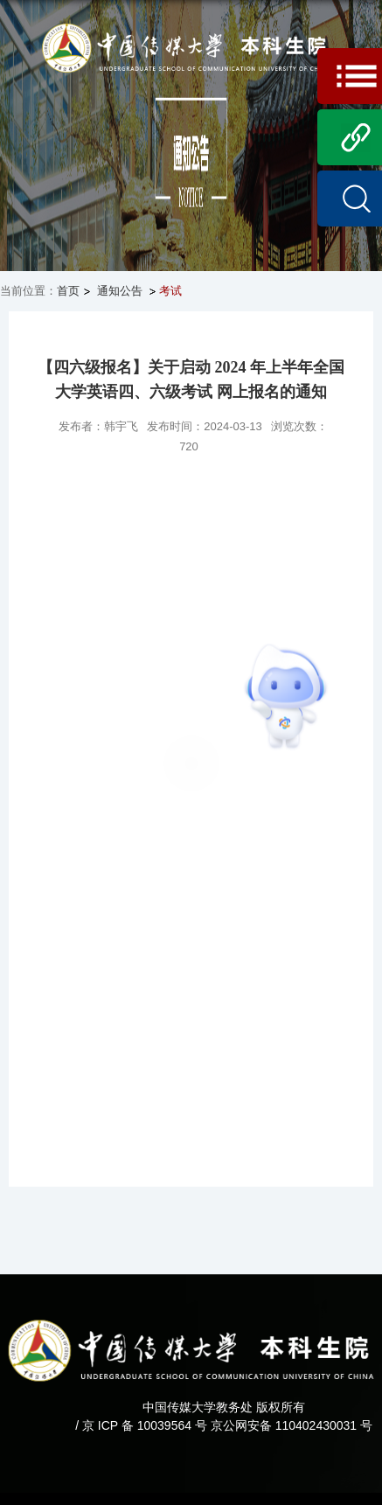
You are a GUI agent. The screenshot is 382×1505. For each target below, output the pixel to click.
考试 (170, 290)
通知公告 (119, 290)
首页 (68, 290)
